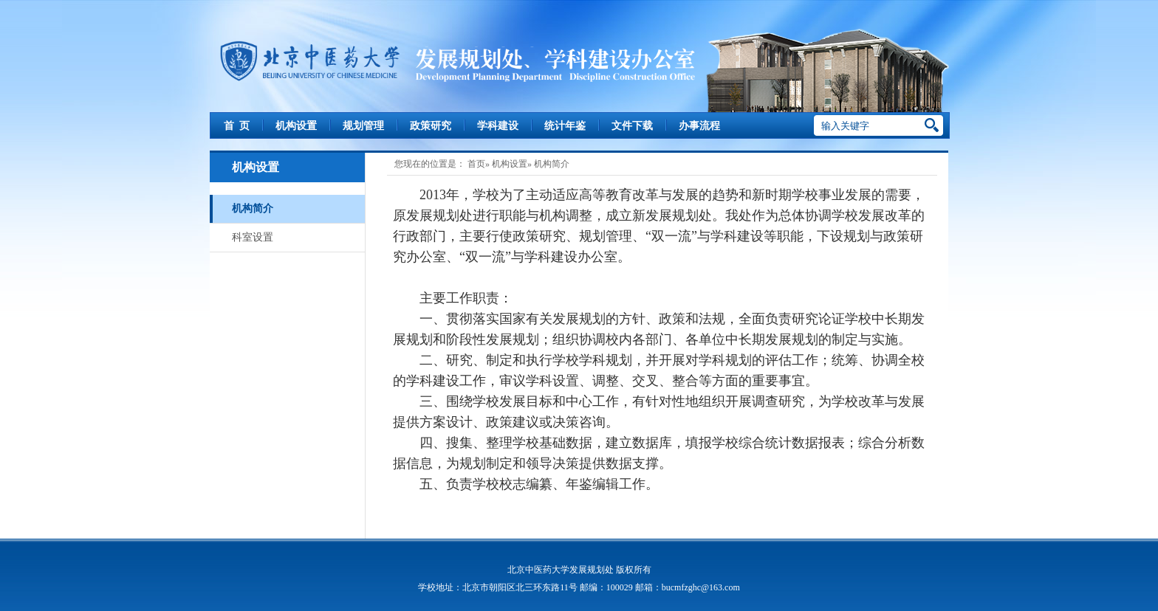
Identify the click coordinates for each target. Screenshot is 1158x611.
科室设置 (252, 237)
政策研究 (430, 125)
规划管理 (363, 125)
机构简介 (252, 208)
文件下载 (632, 125)
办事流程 (699, 125)
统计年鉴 (565, 125)
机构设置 (296, 125)
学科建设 (497, 125)
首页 (476, 164)
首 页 (237, 125)
